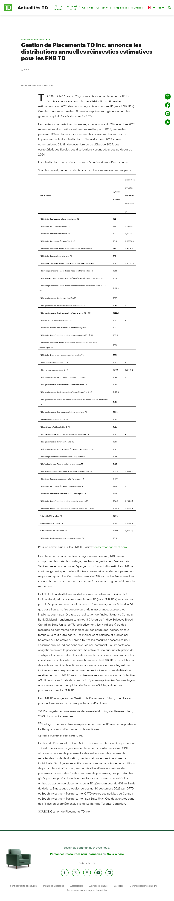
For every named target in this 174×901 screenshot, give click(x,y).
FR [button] (159, 7)
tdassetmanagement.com (110, 547)
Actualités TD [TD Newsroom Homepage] (33, 7)
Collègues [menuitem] (88, 7)
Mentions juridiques (53, 885)
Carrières (118, 885)
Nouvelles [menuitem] (136, 7)
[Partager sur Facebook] (167, 105)
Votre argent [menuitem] (59, 7)
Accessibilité (76, 885)
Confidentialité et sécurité (23, 885)
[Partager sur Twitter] (167, 96)
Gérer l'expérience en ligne (143, 885)
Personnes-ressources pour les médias (76, 854)
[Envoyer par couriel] (167, 122)
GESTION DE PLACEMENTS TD (35, 39)
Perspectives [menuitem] (121, 7)
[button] (151, 7)
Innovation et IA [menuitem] (73, 7)
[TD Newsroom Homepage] (8, 10)
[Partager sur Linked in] (167, 113)
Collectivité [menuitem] (103, 7)
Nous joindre (115, 854)
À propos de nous (98, 885)
